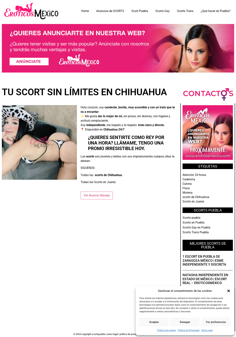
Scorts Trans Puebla (196, 232)
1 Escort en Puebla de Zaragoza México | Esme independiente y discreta (204, 260)
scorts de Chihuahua (196, 197)
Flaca (186, 188)
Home (85, 11)
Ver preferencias (216, 322)
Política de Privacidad (188, 330)
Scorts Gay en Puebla (196, 227)
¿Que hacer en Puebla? (215, 11)
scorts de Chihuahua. (109, 175)
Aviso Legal (207, 330)
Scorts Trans (185, 11)
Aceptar (154, 322)
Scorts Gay (162, 11)
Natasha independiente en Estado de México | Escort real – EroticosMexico (205, 279)
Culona (187, 183)
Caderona (189, 179)
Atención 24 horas (194, 175)
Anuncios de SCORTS (110, 11)
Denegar (185, 322)
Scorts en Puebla (193, 222)
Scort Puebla (139, 11)
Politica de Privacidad (131, 334)
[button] (228, 291)
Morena (187, 192)
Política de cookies (166, 330)
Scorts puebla (191, 217)
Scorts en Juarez (105, 182)
